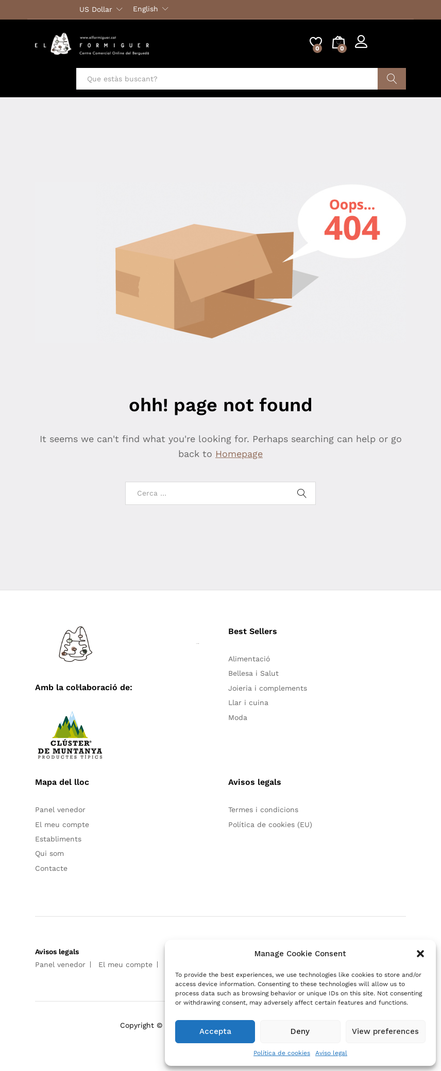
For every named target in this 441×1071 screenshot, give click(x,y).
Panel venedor (60, 809)
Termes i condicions (263, 809)
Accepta (215, 1031)
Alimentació (249, 659)
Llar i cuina (248, 702)
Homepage (239, 453)
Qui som (49, 853)
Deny (300, 1031)
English (145, 8)
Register (391, 48)
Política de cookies (281, 1053)
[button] (420, 954)
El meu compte (62, 824)
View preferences (385, 1031)
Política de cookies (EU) (270, 824)
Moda (237, 717)
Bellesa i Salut (253, 673)
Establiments (58, 839)
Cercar (392, 79)
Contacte (51, 868)
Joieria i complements (267, 688)
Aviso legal (331, 1053)
